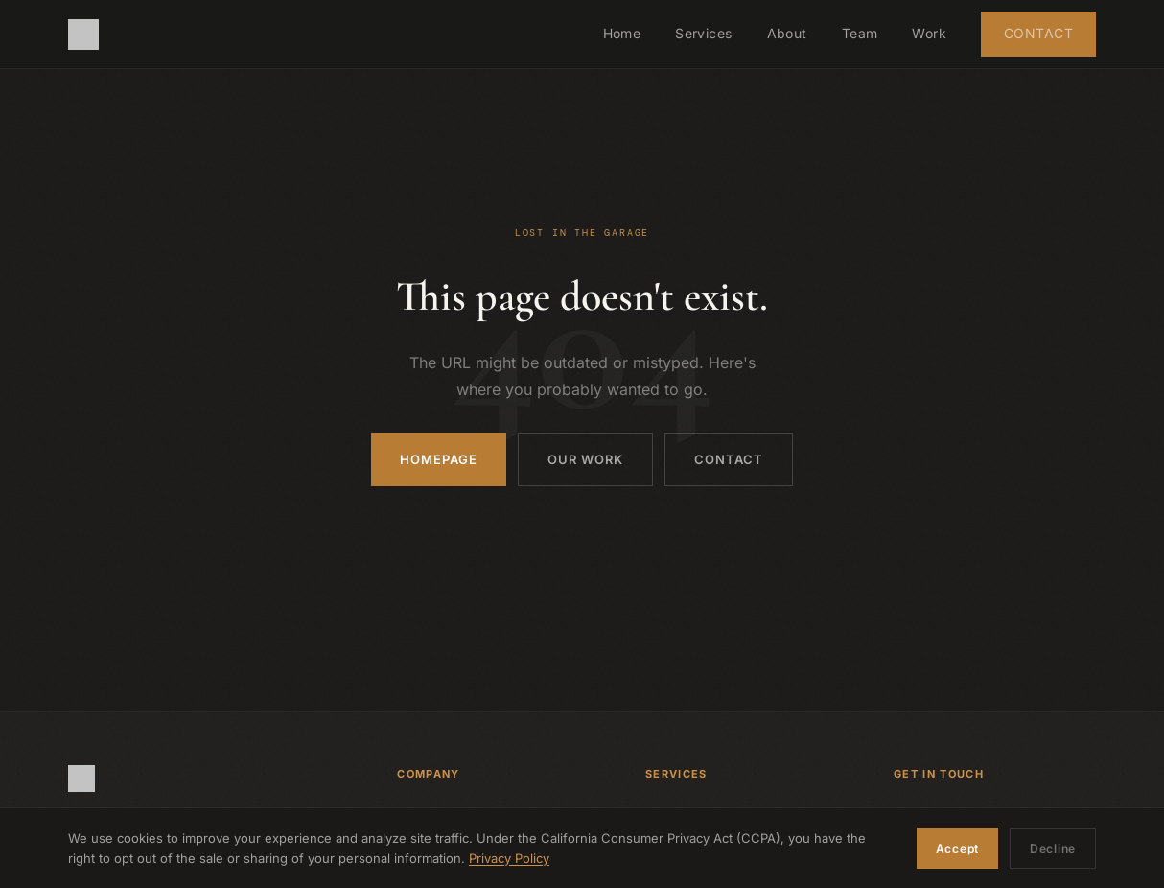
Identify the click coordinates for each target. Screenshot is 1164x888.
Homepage (438, 459)
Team (860, 33)
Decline (1053, 848)
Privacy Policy (509, 858)
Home (622, 33)
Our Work (585, 459)
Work (929, 33)
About (787, 33)
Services (703, 33)
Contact (1038, 33)
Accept (957, 848)
